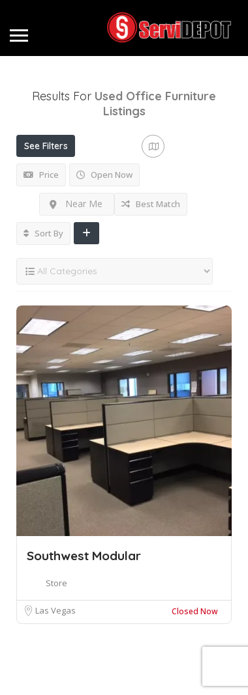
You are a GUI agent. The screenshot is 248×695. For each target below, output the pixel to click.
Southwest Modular (84, 555)
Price (41, 174)
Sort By (43, 233)
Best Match (150, 204)
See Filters (46, 146)
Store (56, 583)
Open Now (104, 174)
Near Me (76, 203)
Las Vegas (55, 610)
